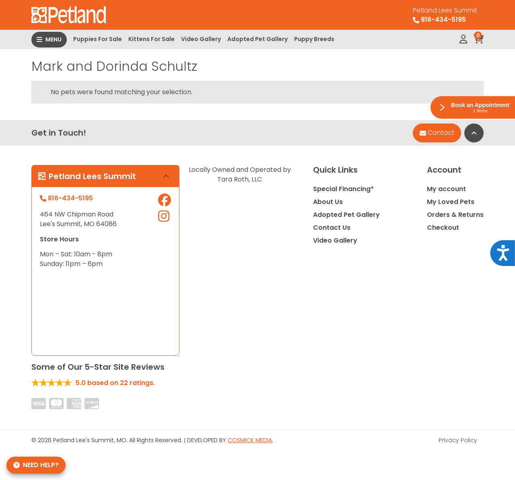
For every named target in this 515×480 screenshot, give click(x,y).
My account (446, 189)
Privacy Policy (458, 440)
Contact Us (331, 227)
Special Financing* (343, 189)
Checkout (443, 227)
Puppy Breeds (314, 39)
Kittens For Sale (151, 39)
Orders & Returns (455, 214)
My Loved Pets (450, 201)
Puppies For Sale (97, 39)
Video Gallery (201, 39)
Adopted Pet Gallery (257, 39)
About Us (328, 201)
